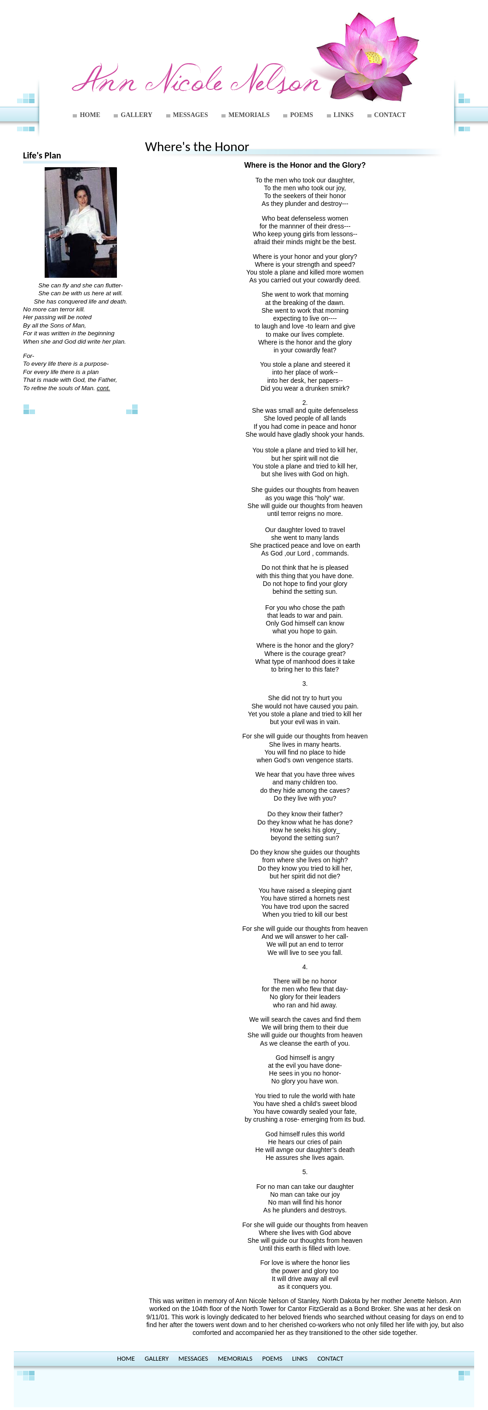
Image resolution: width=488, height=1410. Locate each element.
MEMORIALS (248, 114)
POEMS (301, 114)
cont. (103, 388)
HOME (90, 114)
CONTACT (390, 114)
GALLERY (136, 114)
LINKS (344, 114)
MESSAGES (190, 114)
